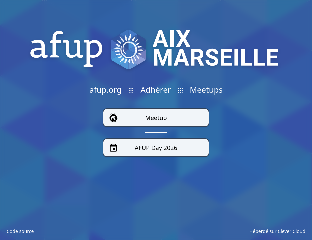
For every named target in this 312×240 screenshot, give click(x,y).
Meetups (206, 89)
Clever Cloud (291, 231)
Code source (20, 231)
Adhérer (155, 89)
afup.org (105, 89)
